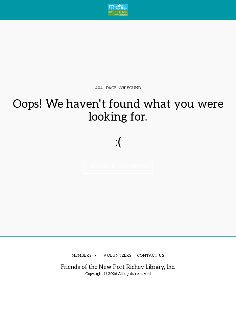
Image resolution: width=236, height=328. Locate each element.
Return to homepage (118, 166)
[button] (7, 9)
